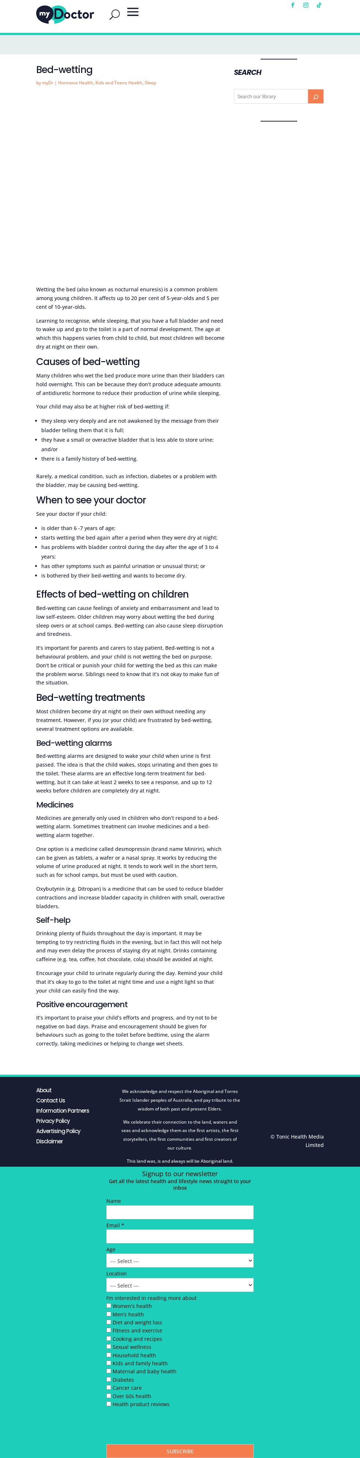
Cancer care (127, 1387)
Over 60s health (132, 1396)
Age (110, 1249)
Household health (134, 1355)
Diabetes (123, 1379)
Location (116, 1273)
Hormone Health (75, 83)
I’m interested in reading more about (151, 1297)
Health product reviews (141, 1404)
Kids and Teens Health (119, 83)
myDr (47, 83)
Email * (115, 1225)
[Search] (316, 96)
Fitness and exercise (137, 1330)
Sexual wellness (132, 1346)
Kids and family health (140, 1363)
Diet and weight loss (137, 1322)
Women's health (132, 1305)
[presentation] (161, 1427)
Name (113, 1200)
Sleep (150, 83)
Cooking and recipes (137, 1338)
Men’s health (128, 1314)
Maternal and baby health (145, 1371)
